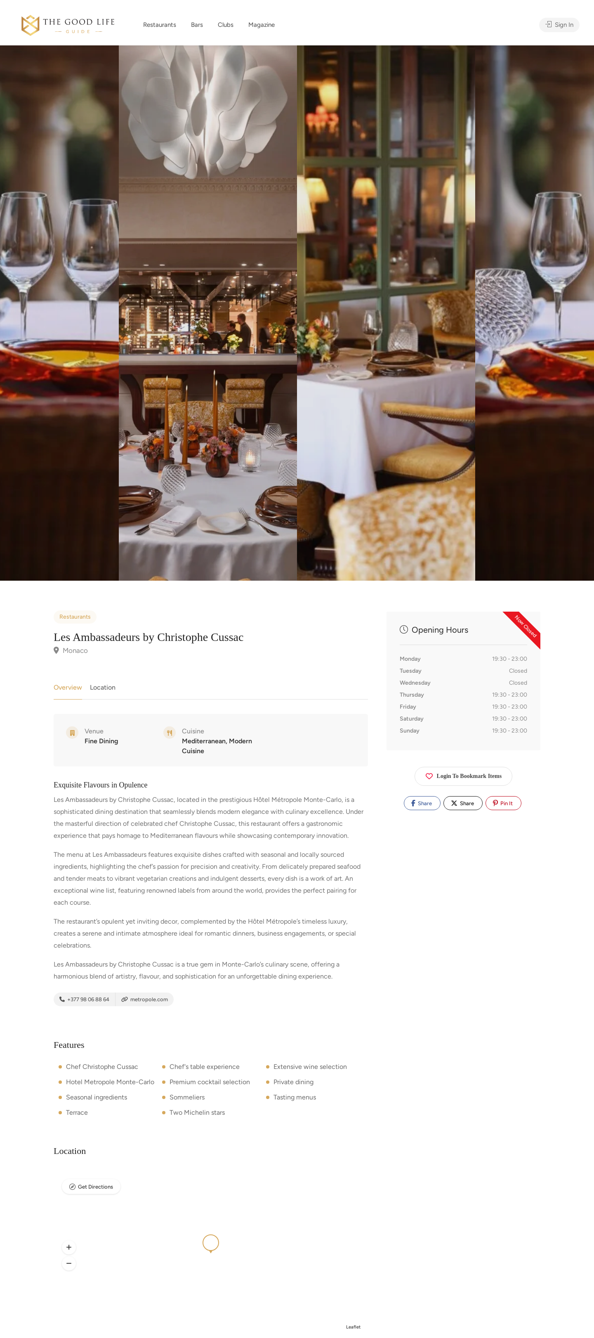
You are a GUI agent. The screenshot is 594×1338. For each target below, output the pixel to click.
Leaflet (353, 1327)
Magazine (261, 24)
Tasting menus (294, 1097)
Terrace (77, 1112)
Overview (68, 687)
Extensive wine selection (310, 1067)
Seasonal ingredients (96, 1097)
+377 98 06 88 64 (84, 999)
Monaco (71, 650)
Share (421, 803)
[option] (386, 313)
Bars (197, 24)
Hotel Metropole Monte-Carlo (110, 1082)
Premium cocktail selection (210, 1082)
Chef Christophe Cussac (102, 1067)
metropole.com (144, 999)
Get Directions (95, 1187)
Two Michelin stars (197, 1112)
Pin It (503, 803)
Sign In (559, 24)
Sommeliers (187, 1097)
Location (103, 687)
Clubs (225, 24)
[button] (69, 1247)
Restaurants (159, 24)
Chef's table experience (205, 1067)
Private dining (293, 1082)
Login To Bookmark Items (463, 774)
